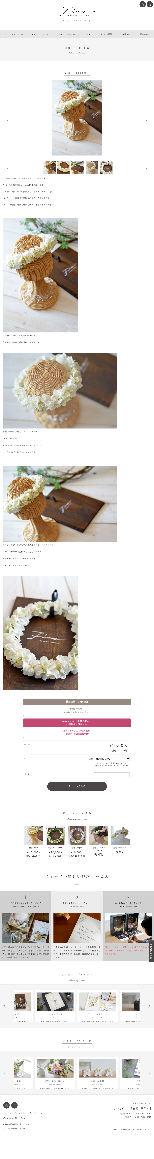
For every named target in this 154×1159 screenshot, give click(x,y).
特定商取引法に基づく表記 (17, 1136)
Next (146, 119)
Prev (7, 119)
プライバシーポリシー (15, 1140)
